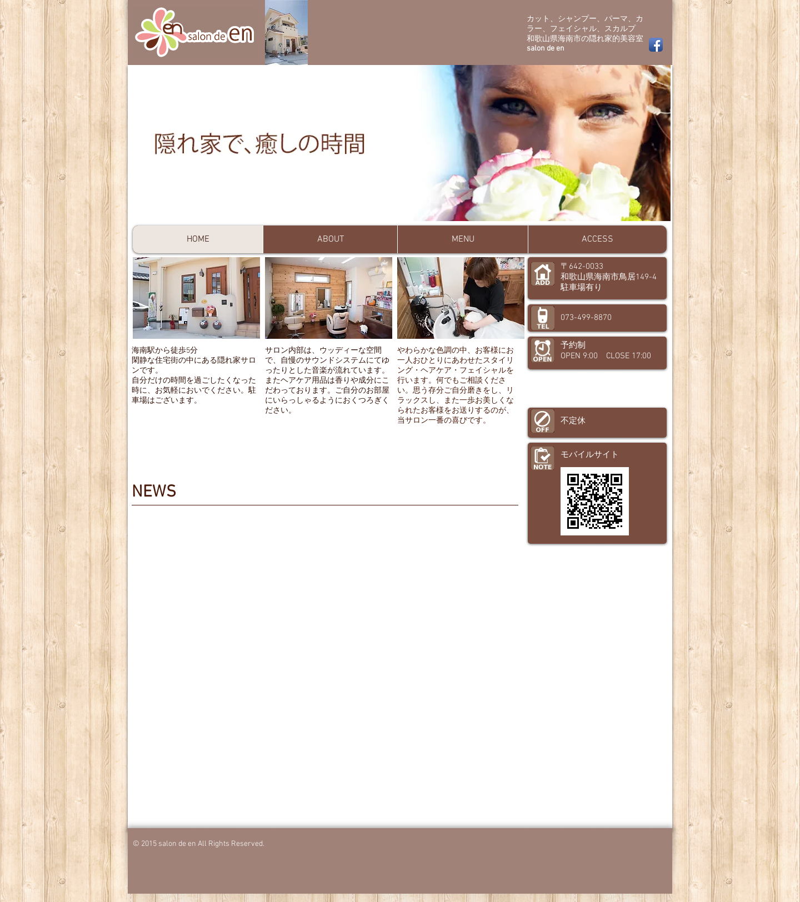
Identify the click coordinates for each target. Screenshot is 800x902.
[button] (401, 143)
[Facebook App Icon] (656, 45)
